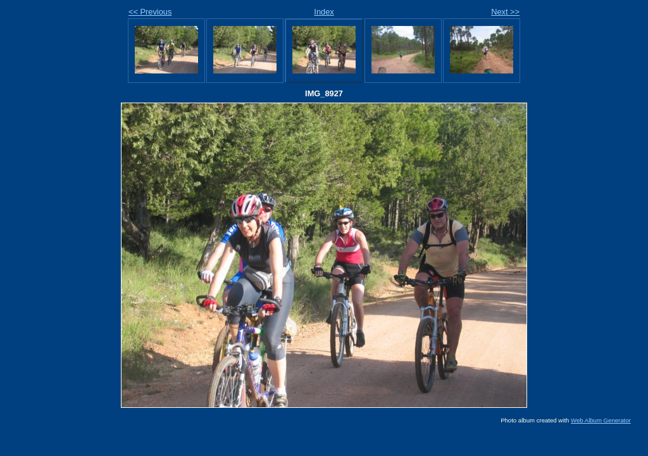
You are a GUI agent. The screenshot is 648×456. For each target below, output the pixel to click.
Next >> (505, 11)
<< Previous (149, 11)
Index (323, 11)
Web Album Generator (601, 420)
